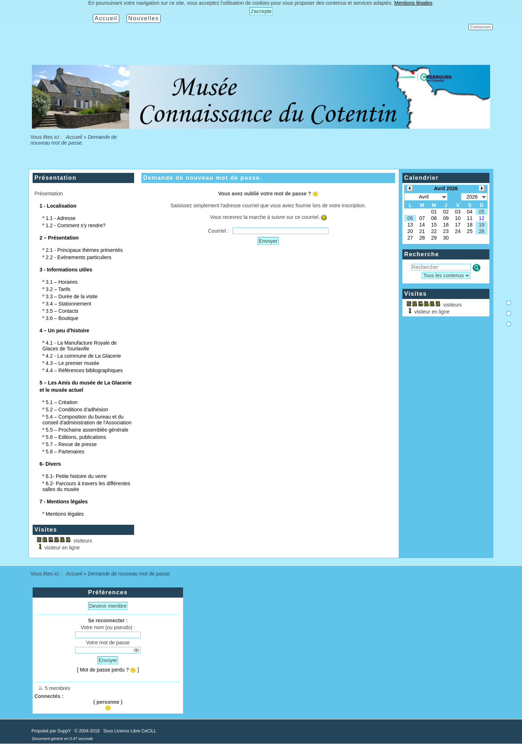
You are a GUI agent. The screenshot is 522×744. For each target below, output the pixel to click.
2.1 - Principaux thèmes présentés (84, 250)
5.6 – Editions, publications (76, 437)
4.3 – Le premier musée (72, 363)
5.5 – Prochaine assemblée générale (87, 430)
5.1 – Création (62, 402)
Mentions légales (65, 514)
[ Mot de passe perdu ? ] (108, 670)
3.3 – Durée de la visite (72, 296)
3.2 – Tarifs (58, 289)
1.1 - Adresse (61, 218)
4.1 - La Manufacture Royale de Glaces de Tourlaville (79, 346)
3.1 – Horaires (62, 282)
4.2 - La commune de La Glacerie (83, 356)
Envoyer (268, 241)
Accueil (74, 137)
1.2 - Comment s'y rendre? (75, 225)
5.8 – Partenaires (65, 451)
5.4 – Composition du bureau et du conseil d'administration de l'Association (87, 419)
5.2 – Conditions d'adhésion (77, 409)
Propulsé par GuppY (52, 730)
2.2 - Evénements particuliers (78, 257)
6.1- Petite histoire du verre (76, 476)
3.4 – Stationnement (68, 304)
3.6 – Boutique (62, 318)
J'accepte (261, 11)
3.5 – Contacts (62, 311)
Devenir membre (108, 606)
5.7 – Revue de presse (71, 444)
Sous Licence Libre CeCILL (130, 730)
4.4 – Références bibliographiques (84, 370)
